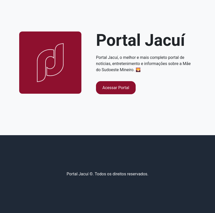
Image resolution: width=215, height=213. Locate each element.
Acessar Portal (115, 87)
